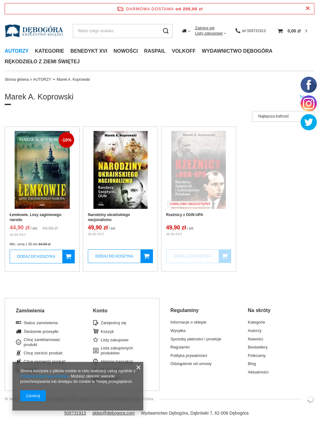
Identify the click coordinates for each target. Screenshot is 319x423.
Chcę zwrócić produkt (43, 353)
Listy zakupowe (209, 33)
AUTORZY (42, 79)
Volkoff (184, 51)
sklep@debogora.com (113, 413)
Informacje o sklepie (188, 322)
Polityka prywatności (188, 355)
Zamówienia (30, 310)
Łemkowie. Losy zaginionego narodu (35, 217)
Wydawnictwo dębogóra (237, 51)
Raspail (154, 51)
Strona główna (17, 79)
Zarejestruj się (113, 322)
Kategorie (49, 51)
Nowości (125, 51)
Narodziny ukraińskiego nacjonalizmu (109, 217)
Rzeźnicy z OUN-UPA (184, 215)
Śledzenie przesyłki (41, 331)
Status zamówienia (41, 322)
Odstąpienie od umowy (191, 363)
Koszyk (107, 331)
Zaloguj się (205, 28)
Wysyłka (177, 330)
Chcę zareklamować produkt (42, 342)
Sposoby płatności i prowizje (195, 339)
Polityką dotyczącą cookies (44, 376)
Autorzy (17, 51)
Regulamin (180, 347)
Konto (100, 310)
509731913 (75, 413)
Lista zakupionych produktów (117, 350)
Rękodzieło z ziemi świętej (42, 61)
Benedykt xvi (88, 51)
